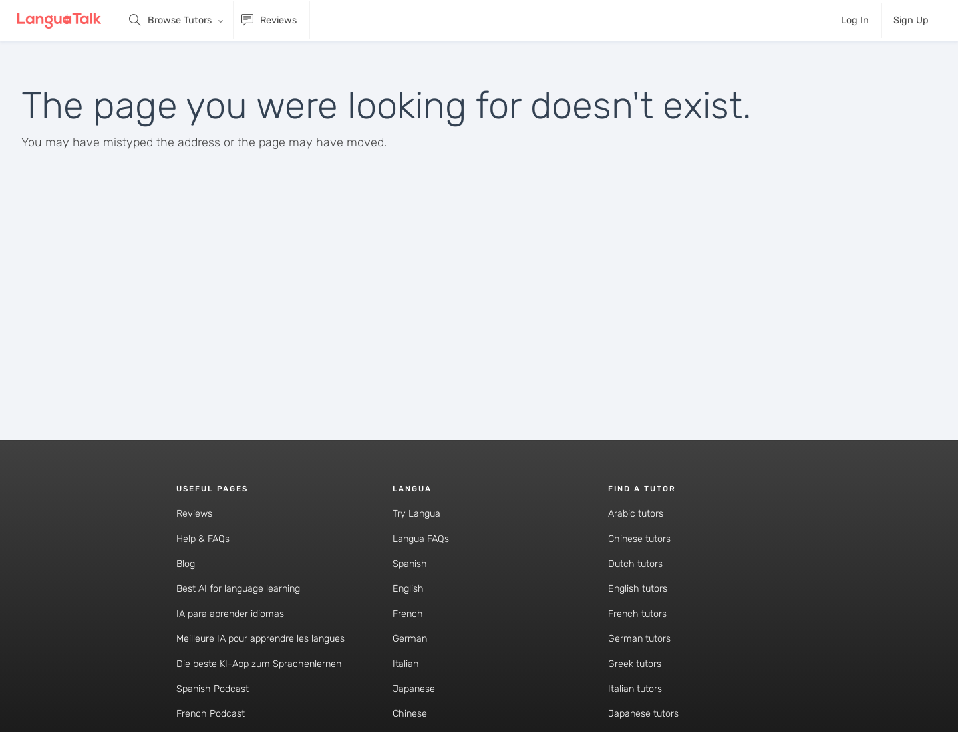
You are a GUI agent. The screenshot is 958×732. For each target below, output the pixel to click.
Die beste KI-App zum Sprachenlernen (258, 664)
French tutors (637, 614)
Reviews (194, 513)
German (410, 638)
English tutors (637, 588)
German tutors (639, 638)
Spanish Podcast (212, 689)
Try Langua (416, 513)
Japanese (414, 689)
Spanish (410, 564)
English (408, 588)
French (408, 614)
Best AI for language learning (238, 588)
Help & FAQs (203, 539)
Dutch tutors (635, 564)
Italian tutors (635, 689)
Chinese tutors (639, 539)
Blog (185, 564)
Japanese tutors (643, 713)
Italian (405, 664)
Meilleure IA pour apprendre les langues (260, 638)
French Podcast (210, 713)
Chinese (410, 713)
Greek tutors (634, 664)
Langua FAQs (421, 539)
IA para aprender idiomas (230, 614)
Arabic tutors (635, 513)
